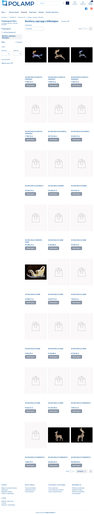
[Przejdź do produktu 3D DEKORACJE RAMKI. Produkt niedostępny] (59, 163)
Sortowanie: (28, 25)
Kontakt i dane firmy (7, 501)
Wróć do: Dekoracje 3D (8, 32)
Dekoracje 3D (21, 17)
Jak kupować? (76, 493)
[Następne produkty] (81, 471)
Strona (80, 28)
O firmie (3, 503)
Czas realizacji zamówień (56, 490)
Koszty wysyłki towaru (55, 491)
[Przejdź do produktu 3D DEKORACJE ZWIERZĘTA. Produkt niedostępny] (82, 380)
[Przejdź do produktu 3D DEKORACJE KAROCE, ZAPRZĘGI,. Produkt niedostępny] (36, 109)
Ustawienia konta (30, 490)
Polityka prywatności (78, 488)
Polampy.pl (4, 17)
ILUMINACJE (12, 17)
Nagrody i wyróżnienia (8, 505)
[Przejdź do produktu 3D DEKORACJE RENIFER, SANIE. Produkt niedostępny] (36, 217)
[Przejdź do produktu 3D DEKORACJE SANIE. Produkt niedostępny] (59, 217)
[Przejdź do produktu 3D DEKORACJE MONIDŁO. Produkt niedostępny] (59, 109)
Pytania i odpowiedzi (7, 493)
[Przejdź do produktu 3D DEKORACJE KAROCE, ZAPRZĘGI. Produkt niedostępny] (36, 54)
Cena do (15, 50)
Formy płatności (53, 488)
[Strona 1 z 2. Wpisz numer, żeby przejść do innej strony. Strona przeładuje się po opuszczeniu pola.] (83, 29)
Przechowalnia (29, 491)
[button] (67, 3)
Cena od (4, 50)
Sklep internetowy (45, 512)
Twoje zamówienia (30, 488)
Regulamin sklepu (6, 491)
